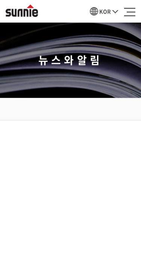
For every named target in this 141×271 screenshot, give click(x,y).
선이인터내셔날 (22, 11)
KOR (105, 11)
